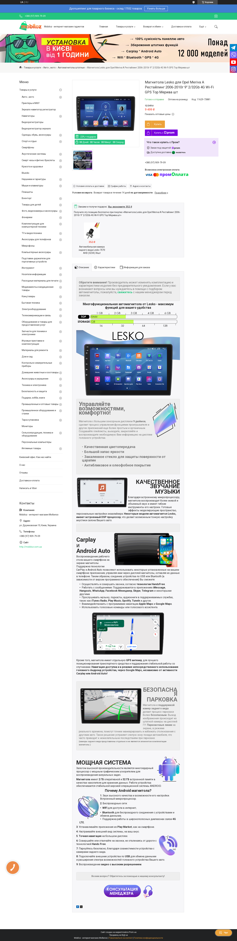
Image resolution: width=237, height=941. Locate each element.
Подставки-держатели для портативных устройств (36, 260)
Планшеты (27, 192)
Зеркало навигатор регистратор (39, 109)
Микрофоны (28, 245)
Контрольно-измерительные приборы (37, 364)
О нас (22, 465)
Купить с (164, 132)
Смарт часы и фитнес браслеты (38, 160)
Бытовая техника (31, 302)
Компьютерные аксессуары (36, 252)
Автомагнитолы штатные (71, 67)
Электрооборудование (34, 309)
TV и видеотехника (32, 233)
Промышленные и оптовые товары (40, 404)
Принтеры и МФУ (31, 103)
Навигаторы (28, 116)
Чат (223, 932)
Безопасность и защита (34, 391)
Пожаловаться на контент (120, 938)
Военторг (27, 198)
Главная (103, 26)
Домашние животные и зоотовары (40, 372)
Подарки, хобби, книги (33, 397)
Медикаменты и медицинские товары (38, 288)
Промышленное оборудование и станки (39, 412)
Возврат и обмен (152, 26)
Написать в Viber (28, 488)
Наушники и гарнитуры (34, 179)
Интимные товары (31, 448)
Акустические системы (34, 154)
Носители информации (34, 274)
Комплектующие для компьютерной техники (34, 225)
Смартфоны (28, 147)
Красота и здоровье (32, 166)
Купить (158, 124)
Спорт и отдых (29, 141)
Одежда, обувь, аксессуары (36, 135)
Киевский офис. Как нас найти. (35, 457)
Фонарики (27, 217)
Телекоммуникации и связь (36, 315)
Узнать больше (156, 8)
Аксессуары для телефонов (36, 239)
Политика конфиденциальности (148, 938)
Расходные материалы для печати (40, 280)
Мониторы (27, 426)
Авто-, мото (49, 67)
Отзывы (23, 472)
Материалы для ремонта (35, 350)
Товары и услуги (124, 26)
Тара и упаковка (30, 420)
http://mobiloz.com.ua (30, 547)
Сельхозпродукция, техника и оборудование (37, 434)
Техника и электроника (34, 385)
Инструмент (28, 268)
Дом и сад (27, 356)
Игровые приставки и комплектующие (33, 342)
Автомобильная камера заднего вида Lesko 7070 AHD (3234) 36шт (92, 249)
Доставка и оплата (181, 26)
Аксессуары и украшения (35, 378)
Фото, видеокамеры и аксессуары (39, 211)
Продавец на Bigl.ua (118, 935)
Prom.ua (132, 932)
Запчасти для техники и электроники (34, 333)
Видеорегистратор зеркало (36, 128)
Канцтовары (28, 296)
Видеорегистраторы (32, 122)
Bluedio (25, 173)
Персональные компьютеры (36, 442)
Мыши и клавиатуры (32, 185)
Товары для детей (31, 204)
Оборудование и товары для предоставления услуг (37, 323)
